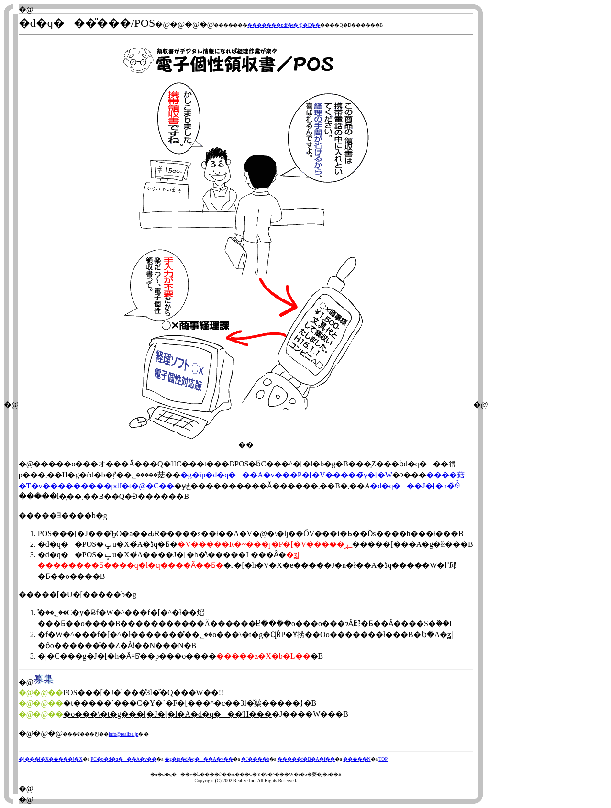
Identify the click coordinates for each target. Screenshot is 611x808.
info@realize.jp (123, 734)
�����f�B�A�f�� (306, 759)
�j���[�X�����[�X (51, 759)
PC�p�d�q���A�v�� (123, 759)
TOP (383, 759)
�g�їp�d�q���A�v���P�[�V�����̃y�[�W (286, 475)
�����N (356, 759)
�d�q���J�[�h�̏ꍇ (415, 486)
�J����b (255, 759)
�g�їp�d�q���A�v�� (199, 759)
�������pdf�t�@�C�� (283, 25)
